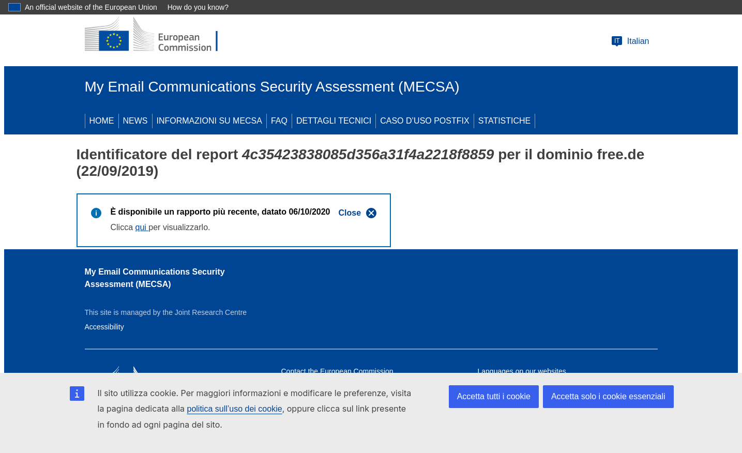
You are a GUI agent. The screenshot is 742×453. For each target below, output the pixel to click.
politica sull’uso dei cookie (234, 408)
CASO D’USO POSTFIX (424, 120)
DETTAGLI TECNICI (333, 120)
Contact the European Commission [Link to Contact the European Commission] (337, 371)
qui (142, 227)
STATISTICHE (504, 120)
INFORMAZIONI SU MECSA (209, 120)
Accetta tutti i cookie (494, 396)
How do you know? (198, 7)
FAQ (279, 120)
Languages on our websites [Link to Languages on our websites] (522, 371)
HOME (101, 120)
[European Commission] (160, 35)
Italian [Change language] (630, 41)
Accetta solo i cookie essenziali (608, 396)
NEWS (135, 120)
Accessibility (104, 327)
